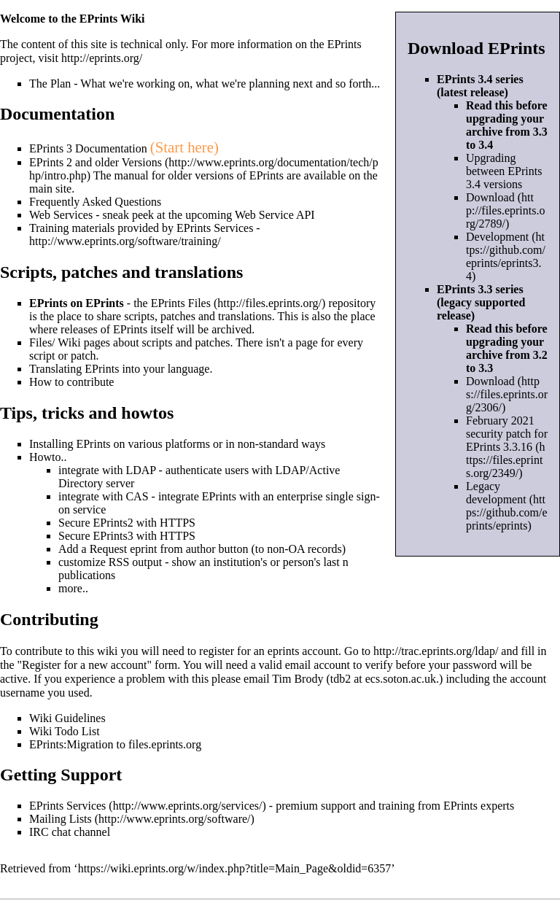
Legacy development (496, 492)
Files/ (42, 342)
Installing (51, 444)
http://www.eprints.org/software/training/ (125, 241)
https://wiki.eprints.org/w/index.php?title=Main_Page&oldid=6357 (235, 868)
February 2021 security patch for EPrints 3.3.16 (507, 433)
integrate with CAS (103, 496)
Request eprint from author (153, 549)
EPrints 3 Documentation (88, 148)
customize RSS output (110, 562)
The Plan (50, 83)
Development (497, 236)
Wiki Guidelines (67, 718)
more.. (73, 588)
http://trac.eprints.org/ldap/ (435, 651)
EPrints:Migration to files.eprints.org (115, 744)
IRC (39, 832)
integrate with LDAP (107, 470)
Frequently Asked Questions (95, 201)
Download (490, 197)
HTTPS (177, 522)
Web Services (61, 215)
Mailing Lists (60, 819)
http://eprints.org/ (101, 58)
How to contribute (71, 382)
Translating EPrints (74, 369)
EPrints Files (181, 303)
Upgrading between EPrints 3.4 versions (504, 171)
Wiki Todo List (64, 731)
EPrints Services (67, 805)
